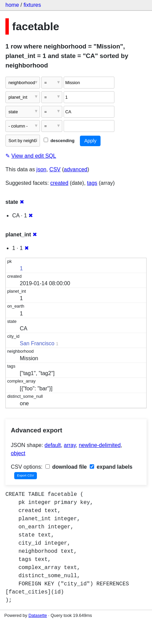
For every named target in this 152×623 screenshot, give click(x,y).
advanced (75, 169)
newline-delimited (100, 445)
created (59, 183)
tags (92, 183)
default (53, 445)
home (12, 5)
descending (59, 140)
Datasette (37, 615)
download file (66, 467)
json (41, 169)
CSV (55, 169)
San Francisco (37, 343)
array (70, 445)
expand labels (111, 467)
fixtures (32, 5)
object (18, 453)
